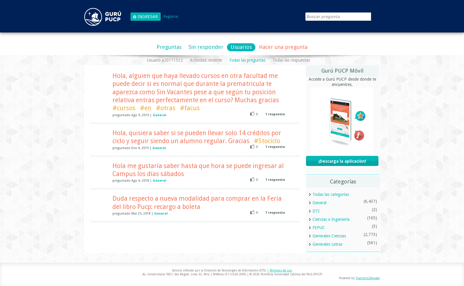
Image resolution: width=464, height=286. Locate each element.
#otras (165, 108)
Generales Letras (327, 244)
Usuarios (241, 47)
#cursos (124, 108)
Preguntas (169, 47)
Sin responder (205, 47)
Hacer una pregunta (283, 47)
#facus (190, 108)
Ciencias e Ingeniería (330, 219)
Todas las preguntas (247, 60)
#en (146, 108)
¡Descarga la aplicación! (342, 161)
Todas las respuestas (291, 60)
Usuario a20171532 (165, 60)
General (159, 115)
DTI (316, 211)
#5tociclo (267, 141)
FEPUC (318, 227)
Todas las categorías (330, 194)
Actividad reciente (206, 60)
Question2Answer (368, 278)
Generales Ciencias (329, 236)
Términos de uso (281, 270)
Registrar (171, 17)
